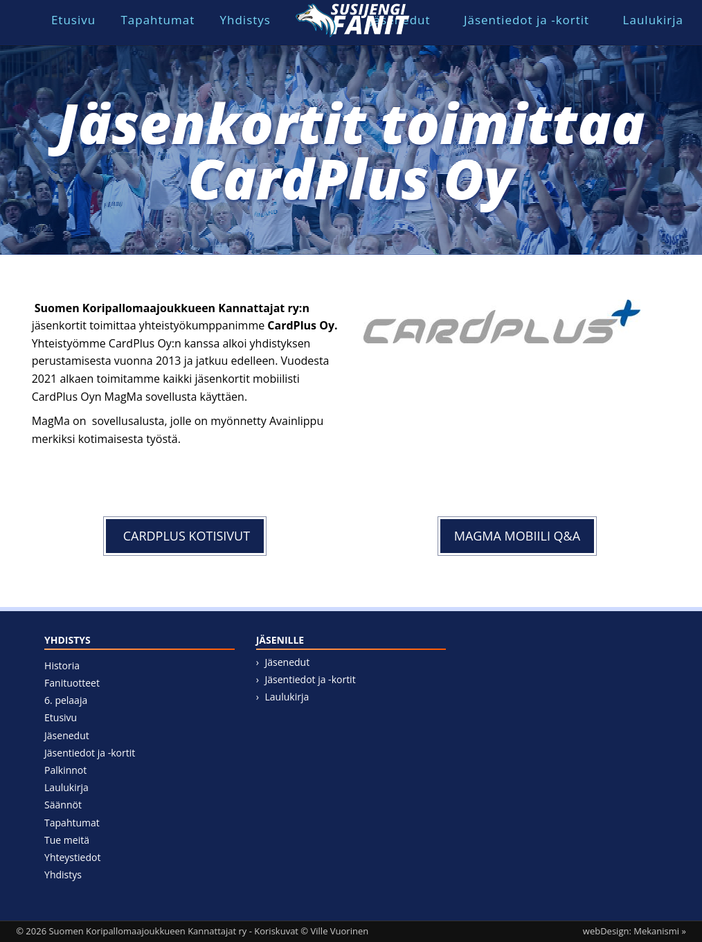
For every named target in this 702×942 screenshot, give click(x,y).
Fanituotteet (72, 682)
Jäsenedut (66, 735)
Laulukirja (653, 20)
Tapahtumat (157, 20)
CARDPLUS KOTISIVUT (185, 535)
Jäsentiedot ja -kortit (526, 20)
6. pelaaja (65, 700)
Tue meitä (66, 839)
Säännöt (63, 804)
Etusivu (73, 20)
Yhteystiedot (72, 857)
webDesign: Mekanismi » (634, 931)
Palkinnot (65, 770)
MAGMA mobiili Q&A (517, 535)
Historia (62, 665)
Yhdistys (245, 20)
